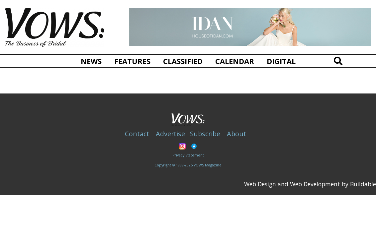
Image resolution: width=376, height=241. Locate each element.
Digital (281, 61)
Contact (137, 133)
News (91, 61)
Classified (183, 61)
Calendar (234, 61)
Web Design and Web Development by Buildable (310, 184)
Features (132, 61)
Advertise (170, 133)
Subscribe (205, 133)
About (236, 133)
